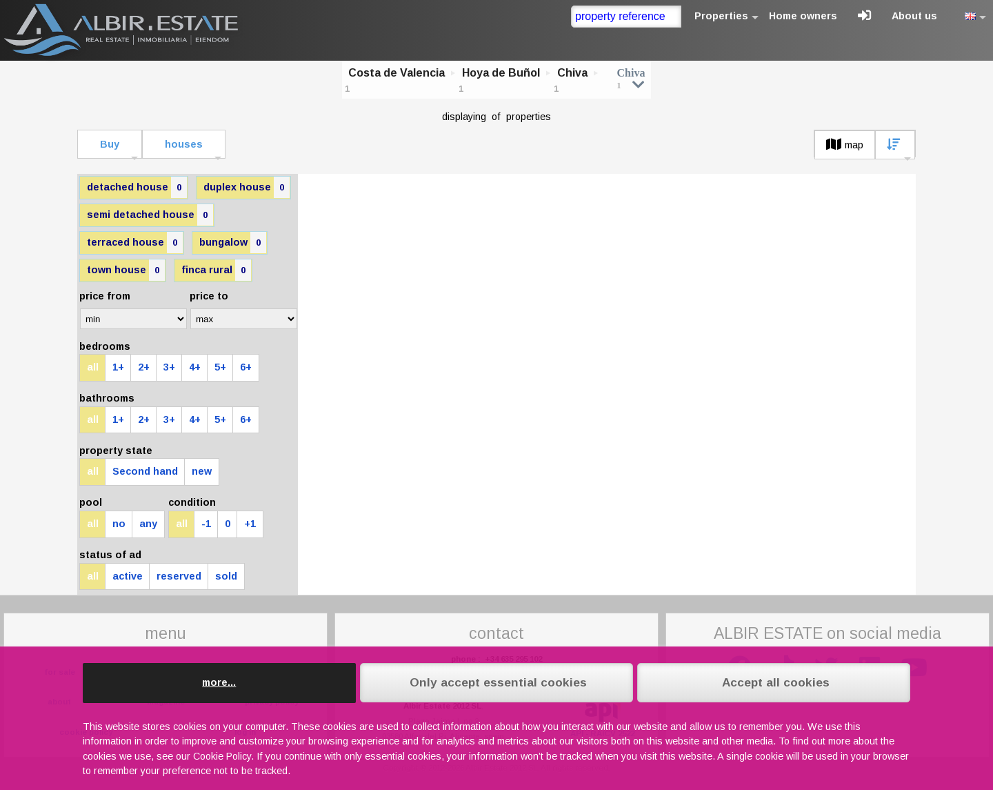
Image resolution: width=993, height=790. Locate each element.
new (202, 471)
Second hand (145, 471)
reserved (179, 576)
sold (226, 576)
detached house (137, 187)
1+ (118, 367)
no (119, 523)
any (148, 523)
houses (184, 144)
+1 (250, 523)
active (127, 576)
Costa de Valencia (396, 73)
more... (219, 682)
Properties (721, 15)
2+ (144, 367)
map (844, 144)
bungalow (232, 242)
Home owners (803, 15)
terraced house (135, 242)
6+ (246, 367)
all (93, 367)
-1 (206, 523)
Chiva (572, 73)
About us (914, 15)
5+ (220, 367)
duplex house (246, 187)
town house (126, 270)
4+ (195, 367)
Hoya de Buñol (501, 73)
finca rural (216, 270)
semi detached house (150, 215)
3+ (169, 367)
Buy (109, 144)
